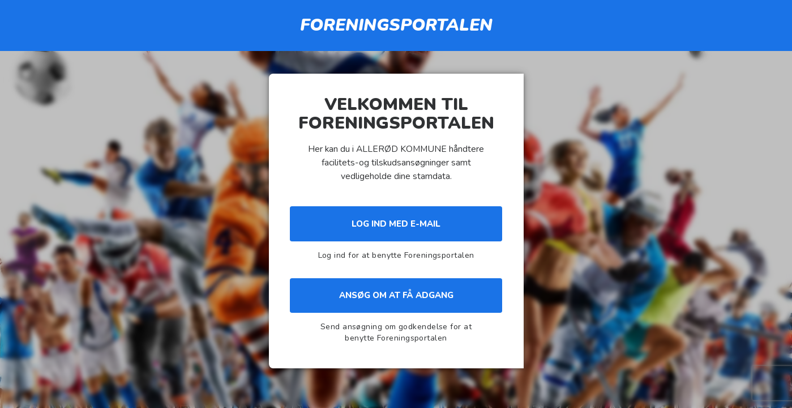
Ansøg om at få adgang (396, 295)
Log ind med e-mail (396, 224)
